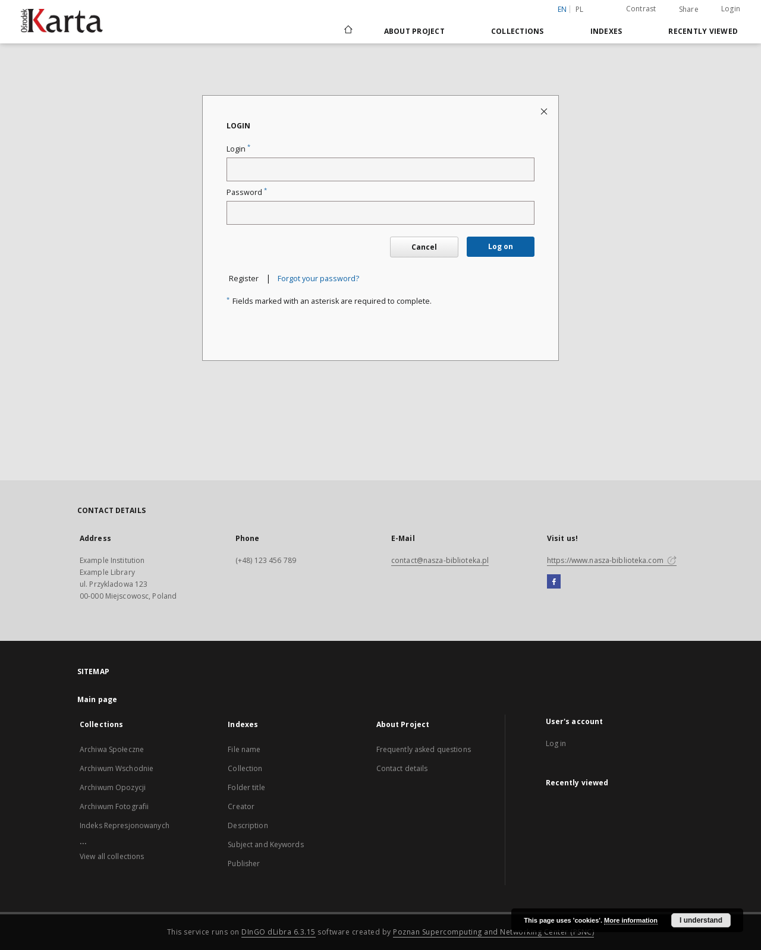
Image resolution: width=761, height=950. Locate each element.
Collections (517, 31)
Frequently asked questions (423, 749)
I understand (701, 920)
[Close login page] (544, 110)
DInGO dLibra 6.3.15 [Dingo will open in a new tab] (278, 932)
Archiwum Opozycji (113, 787)
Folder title (246, 787)
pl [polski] (580, 9)
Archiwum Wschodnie (116, 768)
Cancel (424, 247)
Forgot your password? (318, 278)
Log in (556, 743)
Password (247, 192)
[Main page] (347, 31)
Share (689, 9)
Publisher (244, 863)
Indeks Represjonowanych (124, 825)
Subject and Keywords (265, 844)
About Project (414, 31)
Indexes (606, 31)
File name (244, 749)
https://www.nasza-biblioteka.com (612, 560)
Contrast (641, 9)
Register (244, 278)
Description (248, 825)
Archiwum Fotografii (114, 806)
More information (631, 920)
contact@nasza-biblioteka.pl (440, 560)
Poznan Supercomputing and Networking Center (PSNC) (493, 932)
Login (730, 9)
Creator (241, 806)
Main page (97, 699)
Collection (245, 768)
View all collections (112, 856)
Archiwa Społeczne (112, 749)
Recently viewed (703, 31)
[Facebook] (554, 582)
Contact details (402, 768)
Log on (500, 246)
